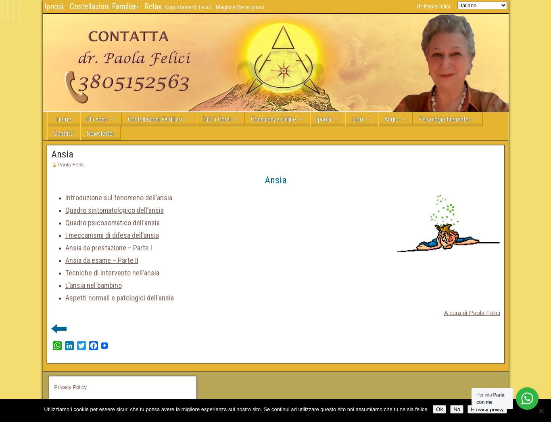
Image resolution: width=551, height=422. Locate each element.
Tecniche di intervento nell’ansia (112, 273)
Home (63, 119)
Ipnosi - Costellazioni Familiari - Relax (103, 6)
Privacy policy (487, 409)
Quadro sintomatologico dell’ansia (114, 210)
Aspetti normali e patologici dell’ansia (119, 298)
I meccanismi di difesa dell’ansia (112, 235)
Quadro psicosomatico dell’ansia (112, 222)
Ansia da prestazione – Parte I (108, 248)
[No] (541, 411)
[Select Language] (482, 5)
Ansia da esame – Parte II (101, 260)
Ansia (62, 154)
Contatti (63, 133)
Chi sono (97, 119)
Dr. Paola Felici (433, 6)
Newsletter (100, 133)
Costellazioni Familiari (155, 119)
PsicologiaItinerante (444, 119)
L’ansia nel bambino (93, 285)
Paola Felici (71, 165)
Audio (391, 119)
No (456, 409)
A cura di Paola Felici (472, 312)
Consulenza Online (273, 119)
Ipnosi (323, 119)
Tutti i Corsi (216, 119)
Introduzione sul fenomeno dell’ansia (118, 197)
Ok (439, 409)
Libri (357, 119)
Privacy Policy (70, 387)
